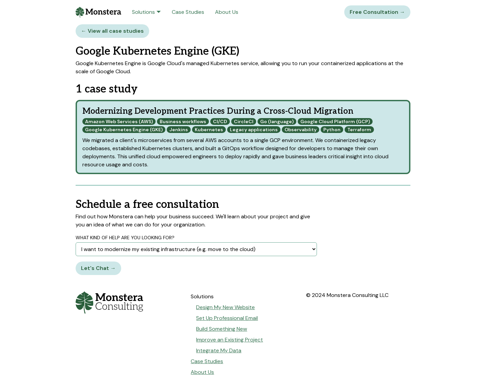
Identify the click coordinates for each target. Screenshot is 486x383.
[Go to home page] (128, 302)
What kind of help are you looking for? (125, 238)
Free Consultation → (377, 12)
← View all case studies (112, 30)
